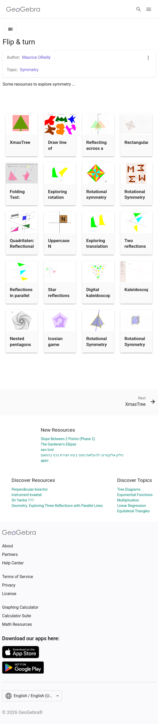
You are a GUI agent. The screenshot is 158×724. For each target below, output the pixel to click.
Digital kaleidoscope (99, 292)
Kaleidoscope (138, 289)
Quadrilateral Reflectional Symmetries (23, 246)
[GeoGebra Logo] (23, 9)
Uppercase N (58, 243)
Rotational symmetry (96, 194)
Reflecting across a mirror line (96, 148)
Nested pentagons (20, 341)
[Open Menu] (149, 9)
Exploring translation (97, 243)
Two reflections (135, 243)
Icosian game (55, 341)
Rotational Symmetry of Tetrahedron (98, 347)
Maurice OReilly (36, 57)
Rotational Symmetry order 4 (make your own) (135, 203)
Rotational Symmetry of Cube (134, 344)
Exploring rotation (57, 194)
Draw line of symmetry (58, 148)
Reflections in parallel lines (21, 295)
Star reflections (58, 292)
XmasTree (20, 142)
